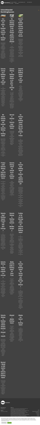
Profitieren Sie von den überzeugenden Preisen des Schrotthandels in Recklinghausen (20, 222)
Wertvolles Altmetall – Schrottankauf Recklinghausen (12, 121)
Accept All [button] (9, 422)
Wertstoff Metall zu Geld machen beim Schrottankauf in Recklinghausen (3, 369)
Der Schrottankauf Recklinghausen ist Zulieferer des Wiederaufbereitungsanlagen (20, 173)
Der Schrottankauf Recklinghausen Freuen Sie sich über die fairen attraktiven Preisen (20, 125)
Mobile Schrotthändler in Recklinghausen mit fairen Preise (11, 268)
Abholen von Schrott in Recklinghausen (20, 320)
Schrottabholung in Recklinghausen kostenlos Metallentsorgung (12, 221)
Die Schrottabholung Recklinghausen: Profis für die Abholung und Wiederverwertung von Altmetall (12, 31)
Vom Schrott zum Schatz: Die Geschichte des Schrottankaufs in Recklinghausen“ (3, 29)
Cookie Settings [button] (4, 422)
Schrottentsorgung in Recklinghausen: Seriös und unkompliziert (3, 76)
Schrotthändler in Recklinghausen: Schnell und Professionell (20, 75)
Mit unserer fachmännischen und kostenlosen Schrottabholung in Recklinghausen (3, 125)
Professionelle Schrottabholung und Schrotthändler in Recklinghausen (3, 170)
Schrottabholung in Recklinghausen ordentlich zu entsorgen (3, 269)
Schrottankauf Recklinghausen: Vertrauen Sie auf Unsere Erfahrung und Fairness (20, 27)
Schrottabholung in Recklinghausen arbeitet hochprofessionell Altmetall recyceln (3, 325)
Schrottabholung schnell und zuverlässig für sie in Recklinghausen (12, 170)
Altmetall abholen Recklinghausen (12, 319)
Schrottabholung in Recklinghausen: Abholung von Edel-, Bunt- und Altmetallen (12, 79)
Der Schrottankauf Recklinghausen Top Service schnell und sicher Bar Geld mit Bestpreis (20, 274)
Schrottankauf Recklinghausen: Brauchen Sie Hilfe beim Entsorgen (3, 221)
